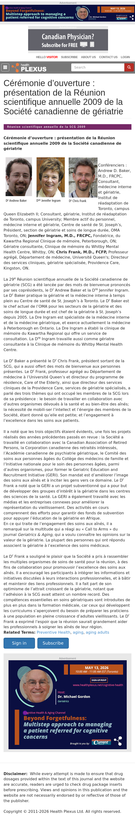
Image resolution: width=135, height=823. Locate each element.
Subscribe (69, 57)
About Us (88, 57)
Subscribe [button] (53, 643)
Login (125, 57)
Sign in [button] (19, 643)
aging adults (97, 632)
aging (78, 632)
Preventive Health (53, 632)
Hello (46, 57)
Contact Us (108, 57)
